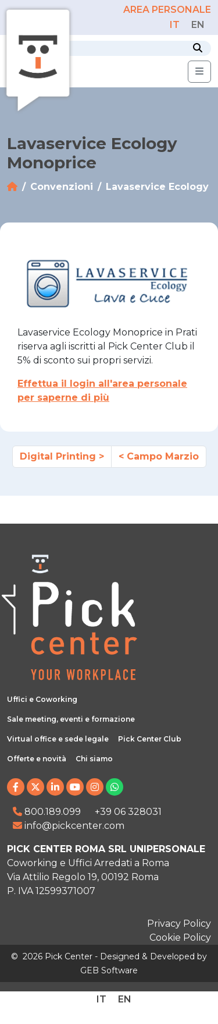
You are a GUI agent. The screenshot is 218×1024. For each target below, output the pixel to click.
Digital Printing (58, 456)
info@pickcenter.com (68, 825)
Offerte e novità (36, 758)
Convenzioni (61, 186)
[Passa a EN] (197, 25)
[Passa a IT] (174, 25)
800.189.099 (47, 811)
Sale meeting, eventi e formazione (71, 719)
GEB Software (109, 970)
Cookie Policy (180, 937)
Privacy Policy (179, 923)
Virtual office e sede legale (58, 739)
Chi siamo (94, 758)
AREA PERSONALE (167, 9)
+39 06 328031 (128, 811)
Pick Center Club (149, 739)
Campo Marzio (163, 456)
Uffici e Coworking (42, 699)
